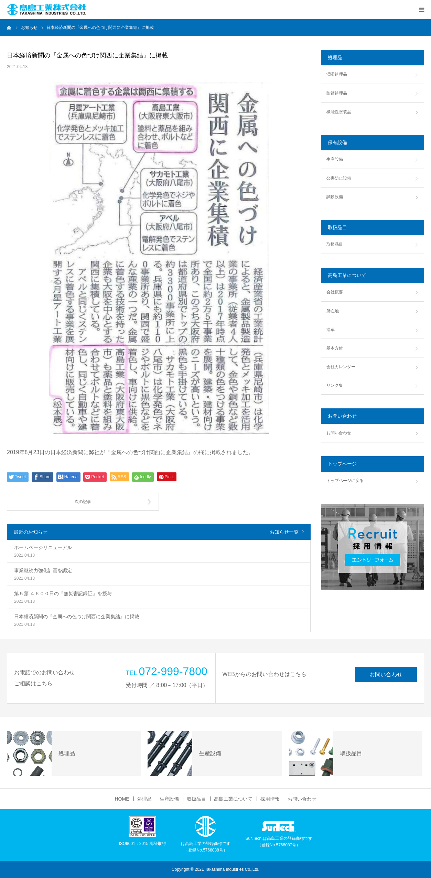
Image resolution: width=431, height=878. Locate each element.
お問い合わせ (338, 432)
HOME (122, 798)
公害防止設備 (338, 178)
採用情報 (270, 798)
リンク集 (334, 385)
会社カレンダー (340, 366)
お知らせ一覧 (284, 532)
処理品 (144, 798)
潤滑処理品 (336, 74)
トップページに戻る (345, 480)
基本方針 (334, 348)
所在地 (332, 311)
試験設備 (334, 196)
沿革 (330, 329)
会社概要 (334, 292)
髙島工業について (233, 798)
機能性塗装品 (338, 111)
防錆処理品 (336, 93)
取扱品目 (334, 244)
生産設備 (334, 159)
